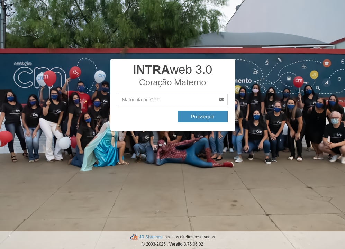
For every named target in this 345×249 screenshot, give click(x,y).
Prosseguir (202, 116)
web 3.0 (172, 69)
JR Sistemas (151, 236)
